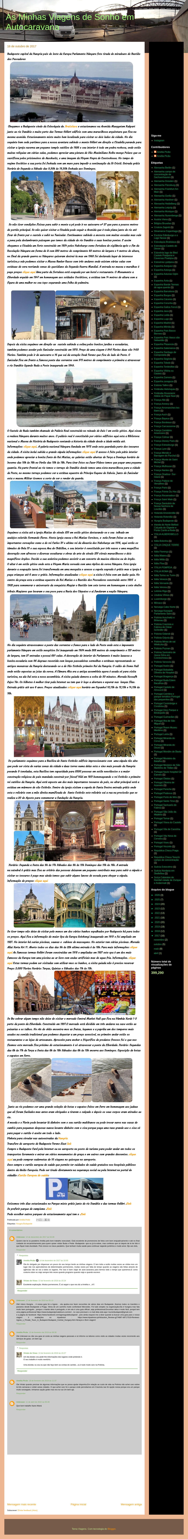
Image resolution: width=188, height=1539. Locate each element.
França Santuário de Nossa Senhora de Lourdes (164, 506)
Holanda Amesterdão (165, 513)
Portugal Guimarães (164, 717)
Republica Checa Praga (166, 850)
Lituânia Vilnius (161, 595)
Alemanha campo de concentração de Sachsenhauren (164, 174)
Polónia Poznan (162, 648)
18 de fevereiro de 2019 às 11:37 (43, 1381)
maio (157, 949)
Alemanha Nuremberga (166, 215)
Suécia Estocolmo (163, 867)
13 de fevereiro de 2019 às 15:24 (52, 1281)
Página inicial (78, 1504)
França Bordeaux (163, 422)
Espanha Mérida (162, 327)
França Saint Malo (163, 499)
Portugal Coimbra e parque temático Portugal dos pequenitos (167, 697)
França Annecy (161, 404)
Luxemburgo (160, 599)
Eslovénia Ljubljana (164, 262)
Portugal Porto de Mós (165, 797)
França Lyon (160, 449)
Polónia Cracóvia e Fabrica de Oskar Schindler (163, 627)
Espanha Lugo (161, 319)
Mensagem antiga (131, 1504)
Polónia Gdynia (162, 637)
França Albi (160, 400)
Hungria (63, 1138)
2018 (158, 931)
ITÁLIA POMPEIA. (163, 567)
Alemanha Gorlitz (163, 196)
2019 (158, 926)
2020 (158, 922)
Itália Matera (160, 555)
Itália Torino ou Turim (164, 575)
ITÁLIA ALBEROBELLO (166, 534)
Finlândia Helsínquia (164, 389)
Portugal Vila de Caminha (167, 829)
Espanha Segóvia (163, 359)
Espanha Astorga (163, 270)
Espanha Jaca (161, 311)
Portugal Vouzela (163, 846)
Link (128, 1203)
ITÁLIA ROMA (161, 571)
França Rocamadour (164, 495)
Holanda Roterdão (163, 517)
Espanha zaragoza (163, 381)
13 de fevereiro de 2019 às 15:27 (52, 1353)
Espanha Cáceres (163, 299)
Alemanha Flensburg (164, 185)
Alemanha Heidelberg (165, 203)
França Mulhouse (163, 466)
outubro (158, 944)
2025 (158, 899)
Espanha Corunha (163, 303)
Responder (21, 1250)
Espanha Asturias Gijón (166, 274)
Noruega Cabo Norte (164, 607)
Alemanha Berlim (163, 167)
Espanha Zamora (163, 377)
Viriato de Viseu (30, 1281)
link (69, 1143)
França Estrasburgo (164, 445)
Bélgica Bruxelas (162, 223)
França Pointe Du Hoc (165, 491)
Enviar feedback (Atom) (27, 1510)
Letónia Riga (160, 591)
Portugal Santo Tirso (164, 801)
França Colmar (161, 437)
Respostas (23, 1255)
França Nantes (161, 470)
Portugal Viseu (161, 842)
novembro (159, 940)
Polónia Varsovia (162, 662)
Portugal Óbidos (162, 778)
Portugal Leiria (161, 734)
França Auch (160, 414)
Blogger (112, 1529)
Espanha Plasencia (164, 344)
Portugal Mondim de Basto (167, 751)
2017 (158, 935)
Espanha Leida (161, 315)
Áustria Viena (161, 219)
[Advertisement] (74, 1478)
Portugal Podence (163, 793)
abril (156, 953)
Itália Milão (159, 559)
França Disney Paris (164, 441)
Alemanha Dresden (164, 181)
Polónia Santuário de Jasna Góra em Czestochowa (165, 655)
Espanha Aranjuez (163, 266)
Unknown (20, 1237)
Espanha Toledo (162, 363)
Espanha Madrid (162, 323)
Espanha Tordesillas (164, 366)
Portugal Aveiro (162, 666)
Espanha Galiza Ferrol (165, 307)
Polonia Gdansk (162, 634)
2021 (158, 917)
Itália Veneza (160, 579)
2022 (158, 913)
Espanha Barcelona (164, 291)
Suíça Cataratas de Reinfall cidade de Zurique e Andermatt (167, 880)
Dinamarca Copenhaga (166, 231)
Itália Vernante (161, 583)
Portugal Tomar (162, 818)
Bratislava (71, 126)
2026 (158, 895)
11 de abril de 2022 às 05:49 (38, 1402)
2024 (158, 904)
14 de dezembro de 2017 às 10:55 (53, 1260)
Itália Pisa (159, 563)
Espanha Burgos (162, 295)
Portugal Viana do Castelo (167, 822)
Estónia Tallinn (161, 385)
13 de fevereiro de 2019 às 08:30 (43, 1332)
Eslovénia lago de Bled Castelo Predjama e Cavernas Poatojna (166, 255)
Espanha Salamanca (164, 348)
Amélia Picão (29, 1260)
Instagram (159, 140)
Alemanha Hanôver (164, 199)
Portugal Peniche (163, 789)
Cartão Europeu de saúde (33, 1175)
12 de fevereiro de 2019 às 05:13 (39, 1300)
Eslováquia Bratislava (165, 242)
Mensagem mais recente (21, 1504)
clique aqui (28, 272)
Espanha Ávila (161, 280)
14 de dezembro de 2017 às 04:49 (40, 1237)
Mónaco (158, 603)
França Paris (160, 487)
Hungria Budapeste (24, 1224)
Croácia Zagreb (162, 227)
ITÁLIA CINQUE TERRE (166, 545)
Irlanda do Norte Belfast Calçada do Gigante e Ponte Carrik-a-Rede (166, 527)
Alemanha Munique (164, 211)
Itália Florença (161, 551)
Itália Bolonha (161, 541)
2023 (158, 908)
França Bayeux (162, 418)
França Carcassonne (165, 426)
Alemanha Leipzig (163, 207)
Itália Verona (160, 587)
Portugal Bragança (163, 676)
